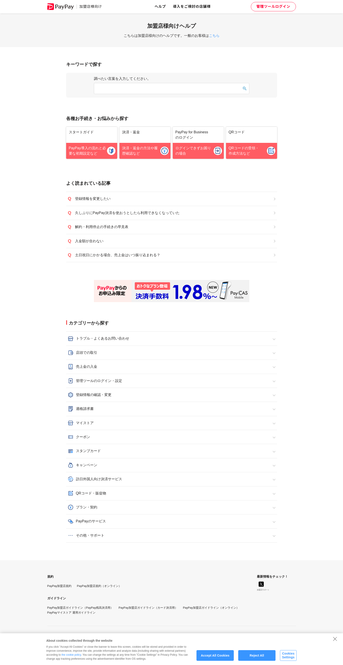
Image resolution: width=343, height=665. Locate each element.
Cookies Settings (288, 657)
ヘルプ (160, 6)
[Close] (335, 641)
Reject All (257, 657)
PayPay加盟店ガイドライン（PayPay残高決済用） (80, 607)
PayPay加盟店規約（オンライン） (99, 586)
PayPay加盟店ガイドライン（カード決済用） (148, 607)
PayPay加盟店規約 (59, 586)
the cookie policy (71, 657)
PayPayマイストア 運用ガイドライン (71, 612)
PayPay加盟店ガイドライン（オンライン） (211, 607)
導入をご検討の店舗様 (192, 6)
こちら (214, 35)
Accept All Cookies (215, 657)
